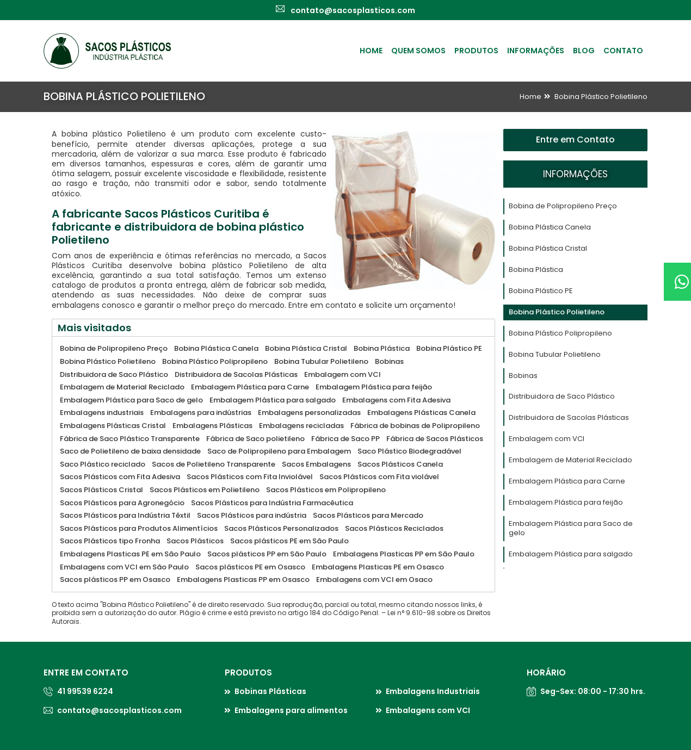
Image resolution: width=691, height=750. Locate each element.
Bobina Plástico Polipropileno (560, 333)
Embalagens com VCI (428, 710)
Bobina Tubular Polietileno (555, 354)
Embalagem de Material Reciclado (570, 460)
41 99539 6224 (85, 691)
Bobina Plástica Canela (550, 227)
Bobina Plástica (536, 269)
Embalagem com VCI (546, 438)
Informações (535, 50)
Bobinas (523, 375)
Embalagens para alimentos (291, 710)
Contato (623, 50)
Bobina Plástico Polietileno (600, 96)
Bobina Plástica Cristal (548, 248)
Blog (584, 50)
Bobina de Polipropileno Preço (563, 206)
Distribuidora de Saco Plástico (562, 396)
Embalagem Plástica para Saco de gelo (571, 528)
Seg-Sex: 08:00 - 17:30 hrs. (592, 691)
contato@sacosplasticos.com (119, 710)
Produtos (476, 50)
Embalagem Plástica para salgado (571, 554)
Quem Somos (418, 50)
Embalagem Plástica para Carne (567, 481)
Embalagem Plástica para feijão (566, 502)
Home (371, 50)
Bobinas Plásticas (270, 691)
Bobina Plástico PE (541, 291)
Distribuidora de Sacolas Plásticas (569, 417)
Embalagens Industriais (433, 691)
